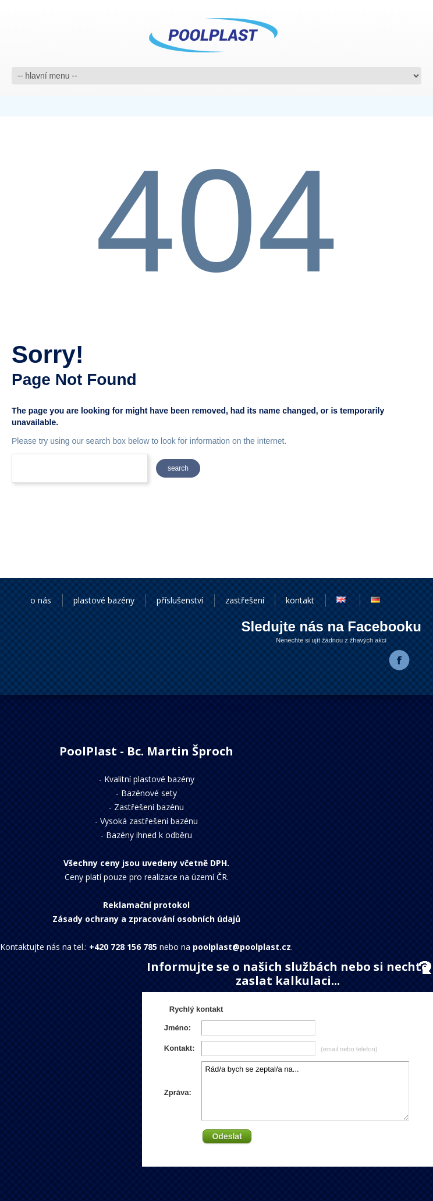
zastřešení (244, 600)
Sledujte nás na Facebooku (331, 626)
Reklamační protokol (146, 904)
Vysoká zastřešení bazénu (149, 820)
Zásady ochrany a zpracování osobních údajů (146, 918)
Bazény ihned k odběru (149, 834)
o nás (40, 600)
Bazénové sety (149, 793)
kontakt (300, 600)
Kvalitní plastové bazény (149, 779)
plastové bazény (103, 600)
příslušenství (180, 600)
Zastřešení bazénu (149, 807)
